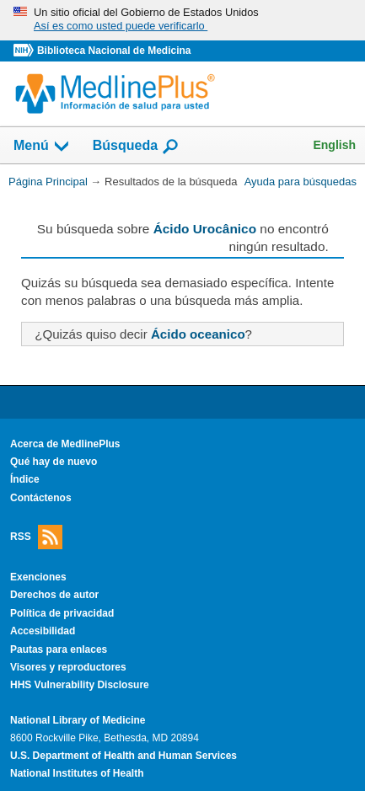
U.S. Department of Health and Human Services (123, 756)
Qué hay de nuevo (53, 462)
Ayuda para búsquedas (300, 181)
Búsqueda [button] (136, 146)
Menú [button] (42, 146)
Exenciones (38, 577)
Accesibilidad (42, 631)
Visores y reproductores (68, 667)
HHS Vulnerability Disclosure (79, 685)
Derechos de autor (54, 595)
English (334, 145)
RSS (36, 537)
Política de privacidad (62, 613)
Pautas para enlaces (58, 649)
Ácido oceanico (198, 334)
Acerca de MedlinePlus (65, 444)
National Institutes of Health (76, 773)
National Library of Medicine (77, 720)
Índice (25, 479)
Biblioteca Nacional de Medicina (114, 50)
